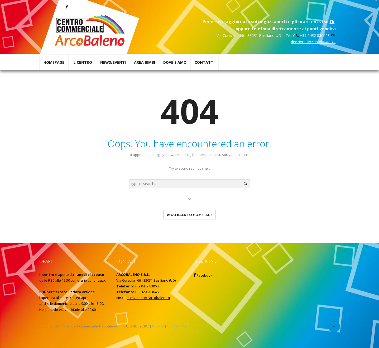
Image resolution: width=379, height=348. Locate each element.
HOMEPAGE (54, 62)
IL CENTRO (82, 62)
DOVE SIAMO (174, 62)
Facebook (204, 275)
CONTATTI (204, 62)
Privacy (158, 326)
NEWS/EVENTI (113, 62)
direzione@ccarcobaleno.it (313, 41)
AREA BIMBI (144, 62)
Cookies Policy (178, 326)
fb (332, 21)
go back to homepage (189, 214)
